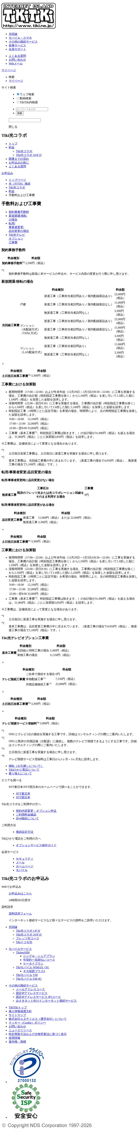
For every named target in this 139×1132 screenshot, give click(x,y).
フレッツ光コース (27, 938)
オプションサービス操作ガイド (36, 845)
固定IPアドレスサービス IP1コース (38, 996)
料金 (11, 147)
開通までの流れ (19, 158)
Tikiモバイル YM (27, 975)
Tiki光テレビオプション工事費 (17, 238)
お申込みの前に (19, 162)
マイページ (8, 70)
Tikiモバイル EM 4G (29, 978)
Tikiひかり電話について (24, 769)
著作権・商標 (17, 1041)
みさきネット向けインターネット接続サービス (46, 1000)
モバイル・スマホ (20, 37)
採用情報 (14, 1037)
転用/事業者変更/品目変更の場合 (19, 227)
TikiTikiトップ (18, 1007)
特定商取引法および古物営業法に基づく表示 (38, 1034)
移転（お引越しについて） (26, 765)
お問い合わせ (17, 59)
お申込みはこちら (20, 893)
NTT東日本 (23, 793)
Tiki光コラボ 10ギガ (29, 155)
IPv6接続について (27, 818)
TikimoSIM (23, 952)
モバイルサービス (20, 948)
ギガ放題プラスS (34, 971)
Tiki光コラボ (24, 151)
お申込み (7, 173)
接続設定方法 (24, 831)
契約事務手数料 (19, 211)
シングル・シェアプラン (39, 955)
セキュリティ (24, 858)
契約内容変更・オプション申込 (36, 810)
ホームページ (24, 866)
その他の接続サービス (23, 41)
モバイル (22, 870)
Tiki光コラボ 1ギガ (28, 930)
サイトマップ (17, 1015)
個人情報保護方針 (20, 1011)
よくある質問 (17, 55)
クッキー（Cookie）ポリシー (27, 1022)
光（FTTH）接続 (19, 183)
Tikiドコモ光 (24, 942)
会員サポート (17, 49)
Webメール (16, 63)
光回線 (13, 34)
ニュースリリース (20, 1030)
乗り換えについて (20, 773)
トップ (13, 143)
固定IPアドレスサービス (31, 993)
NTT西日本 (23, 797)
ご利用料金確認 (26, 814)
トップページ (17, 179)
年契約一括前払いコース (39, 959)
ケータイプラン (33, 963)
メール (20, 862)
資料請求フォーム (20, 913)
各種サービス (17, 45)
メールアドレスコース (30, 989)
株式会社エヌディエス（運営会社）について (38, 1018)
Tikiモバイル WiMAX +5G (32, 967)
